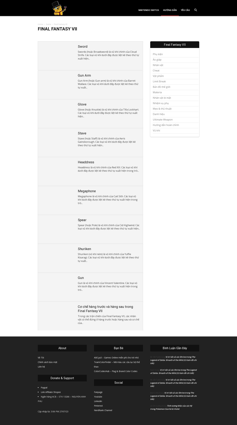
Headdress (86, 162)
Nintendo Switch (148, 10)
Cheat (156, 70)
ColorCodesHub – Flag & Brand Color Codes (115, 371)
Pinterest (98, 405)
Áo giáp (157, 59)
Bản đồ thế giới (161, 87)
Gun (81, 278)
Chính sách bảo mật (47, 362)
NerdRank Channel (103, 410)
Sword (83, 46)
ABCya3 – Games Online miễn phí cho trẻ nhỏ (116, 357)
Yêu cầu (185, 10)
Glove (82, 104)
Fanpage (98, 392)
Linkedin (98, 401)
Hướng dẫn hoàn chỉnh (166, 125)
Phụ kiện (158, 54)
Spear (82, 220)
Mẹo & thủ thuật (162, 108)
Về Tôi (41, 357)
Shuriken (84, 249)
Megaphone (87, 191)
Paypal (44, 387)
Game (48, 24)
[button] (195, 10)
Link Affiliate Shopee (51, 392)
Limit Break (159, 81)
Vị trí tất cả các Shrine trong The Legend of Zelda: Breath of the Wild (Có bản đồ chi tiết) (173, 360)
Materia (157, 92)
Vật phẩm (158, 76)
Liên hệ (41, 366)
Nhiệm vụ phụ (161, 103)
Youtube (98, 396)
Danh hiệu (159, 114)
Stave (82, 133)
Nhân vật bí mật (162, 97)
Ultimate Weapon (163, 119)
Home (40, 24)
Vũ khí (156, 130)
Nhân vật (158, 65)
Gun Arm (84, 75)
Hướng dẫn (170, 10)
